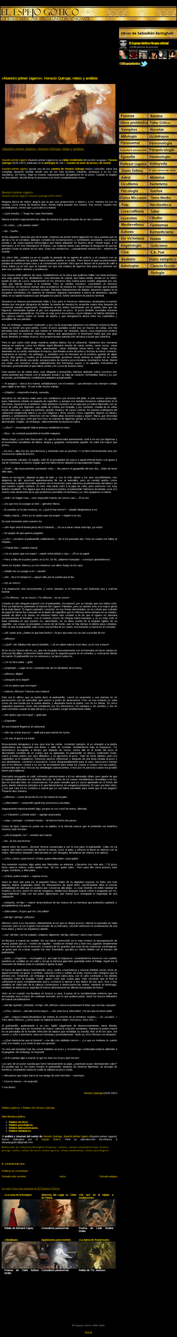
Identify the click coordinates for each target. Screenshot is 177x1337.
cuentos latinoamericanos (83, 1147)
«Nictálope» (11, 1239)
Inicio (63, 1176)
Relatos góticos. (11, 1107)
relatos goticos (50, 1150)
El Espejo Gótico (48, 1139)
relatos (16, 1150)
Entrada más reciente (14, 1176)
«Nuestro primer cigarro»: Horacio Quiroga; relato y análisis (50, 78)
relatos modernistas (72, 1150)
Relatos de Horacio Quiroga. (39, 1107)
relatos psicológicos (97, 1150)
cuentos (62, 1147)
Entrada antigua (108, 1176)
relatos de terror (31, 1150)
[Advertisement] (30, 49)
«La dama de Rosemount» (94, 1239)
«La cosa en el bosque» (18, 1194)
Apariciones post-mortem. (56, 1239)
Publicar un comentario (15, 1170)
